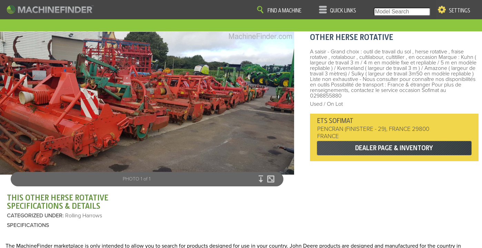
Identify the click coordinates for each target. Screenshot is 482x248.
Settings (459, 10)
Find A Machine (284, 10)
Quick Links (343, 10)
